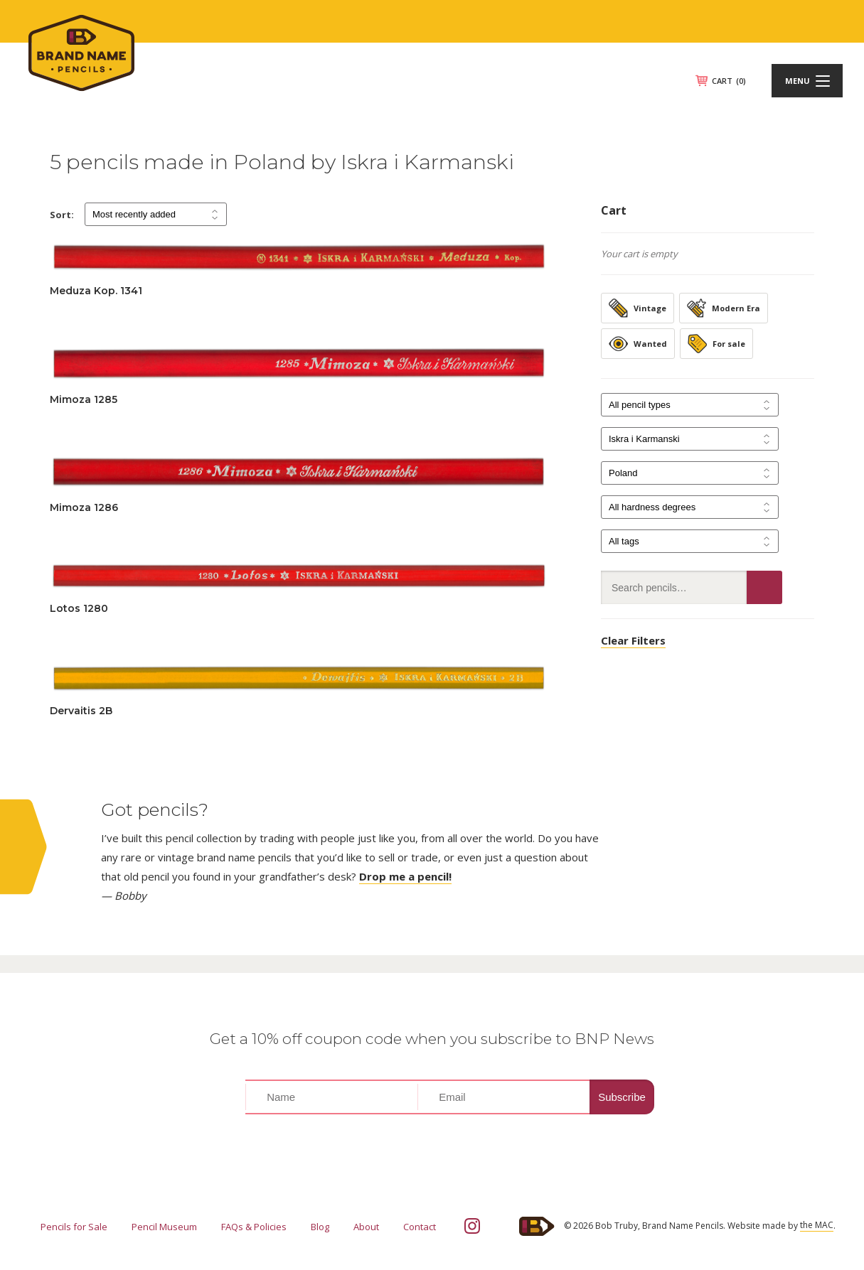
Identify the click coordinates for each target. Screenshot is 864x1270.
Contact (419, 1226)
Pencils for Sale (74, 1226)
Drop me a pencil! (405, 876)
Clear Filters (633, 640)
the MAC (816, 1225)
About (366, 1226)
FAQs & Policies (254, 1226)
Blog (320, 1226)
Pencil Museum (164, 1226)
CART (729, 80)
